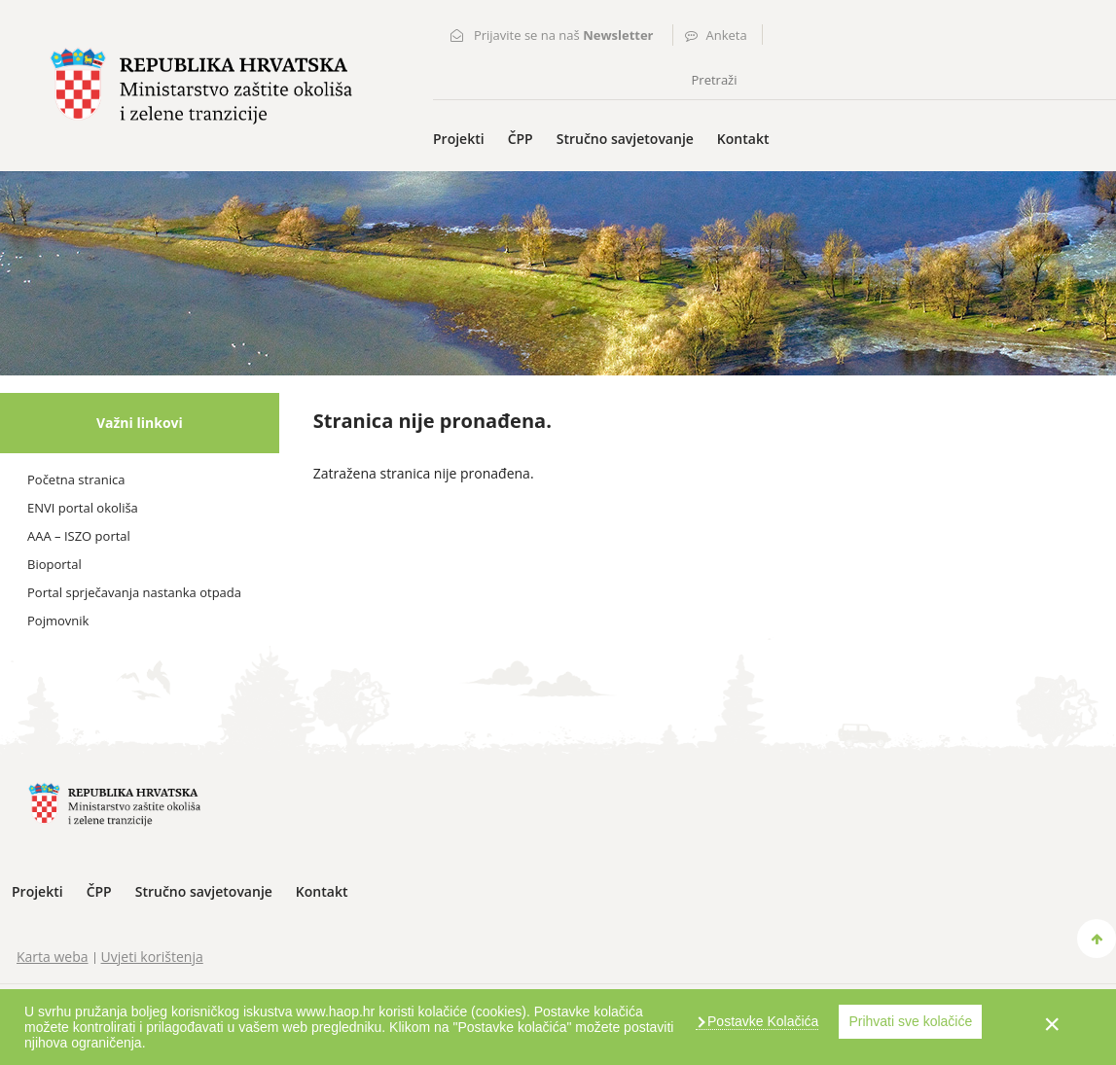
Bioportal (54, 564)
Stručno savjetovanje (625, 138)
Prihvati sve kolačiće (910, 1021)
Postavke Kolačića (760, 1021)
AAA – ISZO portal (78, 536)
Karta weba (53, 956)
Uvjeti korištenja (152, 956)
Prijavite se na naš (564, 35)
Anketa (726, 35)
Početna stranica (76, 479)
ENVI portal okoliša (82, 507)
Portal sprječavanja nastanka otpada (134, 592)
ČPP (520, 138)
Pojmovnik (58, 620)
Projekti (459, 138)
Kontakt (743, 138)
